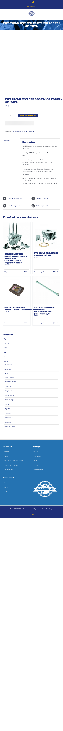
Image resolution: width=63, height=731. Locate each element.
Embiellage (10, 400)
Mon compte (8, 483)
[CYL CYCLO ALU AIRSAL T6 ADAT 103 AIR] (46, 236)
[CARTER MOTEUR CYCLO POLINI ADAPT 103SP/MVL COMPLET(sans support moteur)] (16, 236)
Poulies (8, 413)
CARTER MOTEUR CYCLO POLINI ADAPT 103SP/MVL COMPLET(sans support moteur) (15, 258)
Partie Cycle (9, 422)
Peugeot (32, 131)
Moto (5, 352)
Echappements (18, 131)
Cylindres (9, 391)
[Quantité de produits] (10, 115)
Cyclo (36, 452)
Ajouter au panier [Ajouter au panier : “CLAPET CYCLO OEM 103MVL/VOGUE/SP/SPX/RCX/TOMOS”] (10, 323)
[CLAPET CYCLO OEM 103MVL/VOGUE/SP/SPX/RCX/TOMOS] (16, 290)
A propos (7, 456)
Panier (6, 487)
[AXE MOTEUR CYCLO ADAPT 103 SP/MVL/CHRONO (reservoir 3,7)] (46, 290)
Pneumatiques (10, 427)
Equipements (38, 470)
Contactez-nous (9, 470)
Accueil (6, 452)
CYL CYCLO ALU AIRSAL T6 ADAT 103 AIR (46, 254)
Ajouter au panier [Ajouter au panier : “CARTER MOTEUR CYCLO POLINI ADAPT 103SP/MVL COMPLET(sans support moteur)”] (10, 272)
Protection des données (11, 465)
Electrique (8, 365)
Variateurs (9, 418)
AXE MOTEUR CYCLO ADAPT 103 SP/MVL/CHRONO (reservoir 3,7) (44, 310)
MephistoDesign (48, 509)
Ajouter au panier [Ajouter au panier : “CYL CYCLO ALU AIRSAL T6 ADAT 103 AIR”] (40, 272)
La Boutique (8, 492)
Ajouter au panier (28, 115)
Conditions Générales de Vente (14, 461)
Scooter (36, 465)
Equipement (8, 339)
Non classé (7, 357)
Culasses (9, 386)
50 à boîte (37, 456)
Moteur (26, 131)
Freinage (8, 369)
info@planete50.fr (31, 6)
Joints (8, 409)
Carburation (10, 377)
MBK (5, 348)
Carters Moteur (11, 382)
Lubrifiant (7, 343)
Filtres (8, 404)
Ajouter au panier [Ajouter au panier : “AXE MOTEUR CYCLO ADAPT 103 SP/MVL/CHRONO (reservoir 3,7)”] (40, 323)
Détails (27, 272)
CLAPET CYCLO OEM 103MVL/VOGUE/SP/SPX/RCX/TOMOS (23, 308)
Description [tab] (6, 141)
